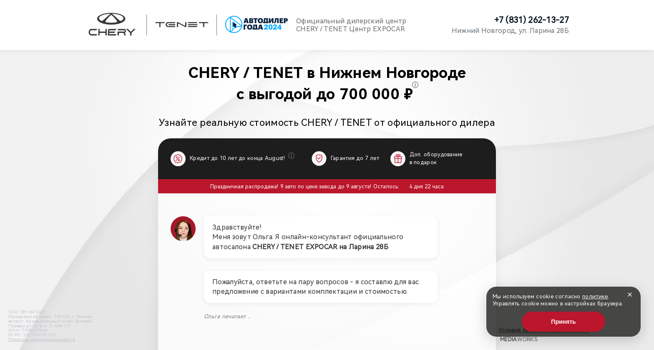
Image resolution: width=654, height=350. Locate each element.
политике (595, 296)
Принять (563, 321)
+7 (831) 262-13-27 (531, 20)
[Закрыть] (629, 295)
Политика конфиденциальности (41, 339)
